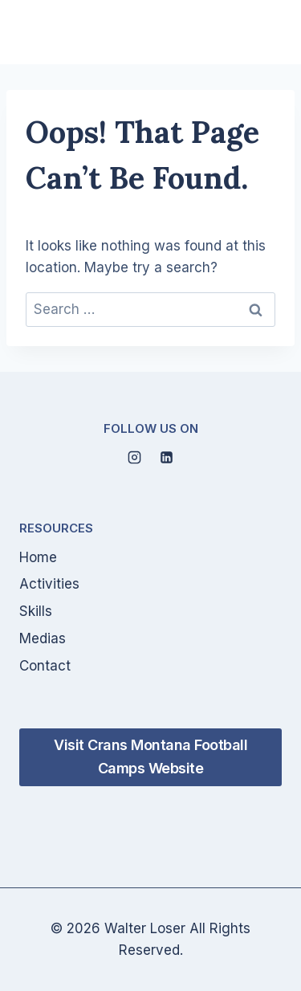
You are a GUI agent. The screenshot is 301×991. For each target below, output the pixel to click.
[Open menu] (262, 32)
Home (38, 557)
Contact (45, 666)
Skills (35, 611)
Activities (49, 584)
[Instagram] (134, 457)
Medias (42, 638)
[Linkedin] (166, 457)
